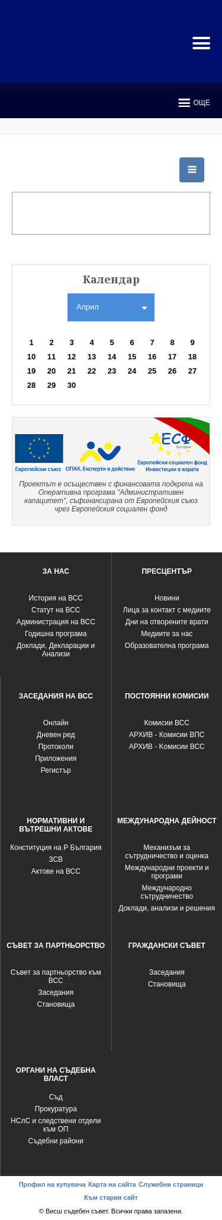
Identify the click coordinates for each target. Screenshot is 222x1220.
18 (192, 356)
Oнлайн (56, 723)
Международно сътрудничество (166, 892)
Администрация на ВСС (56, 622)
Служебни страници (171, 1184)
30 (71, 385)
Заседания (55, 992)
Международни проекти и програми (167, 872)
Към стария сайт (111, 1197)
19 (31, 370)
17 (172, 356)
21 (71, 370)
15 (132, 356)
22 (92, 370)
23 (112, 370)
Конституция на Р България (56, 847)
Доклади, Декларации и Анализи (56, 649)
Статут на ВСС (55, 610)
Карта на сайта (112, 1184)
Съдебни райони (55, 1141)
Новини (167, 598)
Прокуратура (56, 1109)
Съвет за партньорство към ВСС (56, 976)
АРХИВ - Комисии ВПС (166, 735)
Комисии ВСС (166, 723)
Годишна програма (56, 634)
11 (51, 356)
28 (31, 385)
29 (51, 385)
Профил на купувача (52, 1184)
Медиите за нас (166, 634)
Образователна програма (167, 645)
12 (71, 356)
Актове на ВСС (56, 871)
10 (31, 356)
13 (92, 356)
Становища (56, 1004)
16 (152, 356)
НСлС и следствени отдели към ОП (56, 1125)
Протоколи (55, 746)
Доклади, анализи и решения (166, 908)
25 (152, 370)
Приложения (55, 758)
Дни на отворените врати (167, 622)
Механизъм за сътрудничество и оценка (166, 851)
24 (132, 370)
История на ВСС (56, 598)
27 (192, 370)
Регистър (56, 770)
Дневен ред (56, 735)
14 (112, 356)
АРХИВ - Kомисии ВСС (167, 746)
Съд (56, 1097)
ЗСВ (56, 859)
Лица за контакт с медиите (167, 610)
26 (172, 370)
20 (51, 370)
